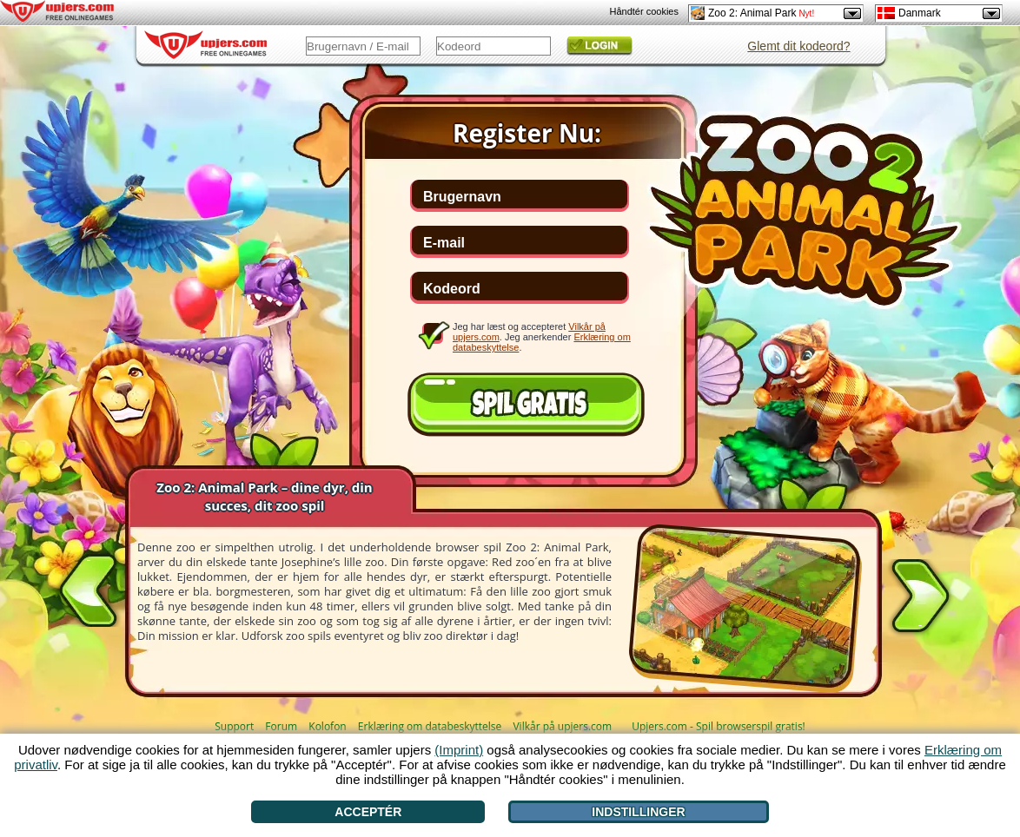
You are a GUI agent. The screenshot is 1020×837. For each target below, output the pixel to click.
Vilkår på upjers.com (562, 726)
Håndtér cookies (644, 11)
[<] (88, 587)
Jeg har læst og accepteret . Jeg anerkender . (542, 336)
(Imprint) (458, 749)
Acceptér (367, 812)
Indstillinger (638, 812)
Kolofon (327, 726)
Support (234, 726)
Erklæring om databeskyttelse (429, 726)
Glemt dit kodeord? (798, 46)
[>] (920, 599)
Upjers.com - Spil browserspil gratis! (718, 726)
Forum (281, 726)
